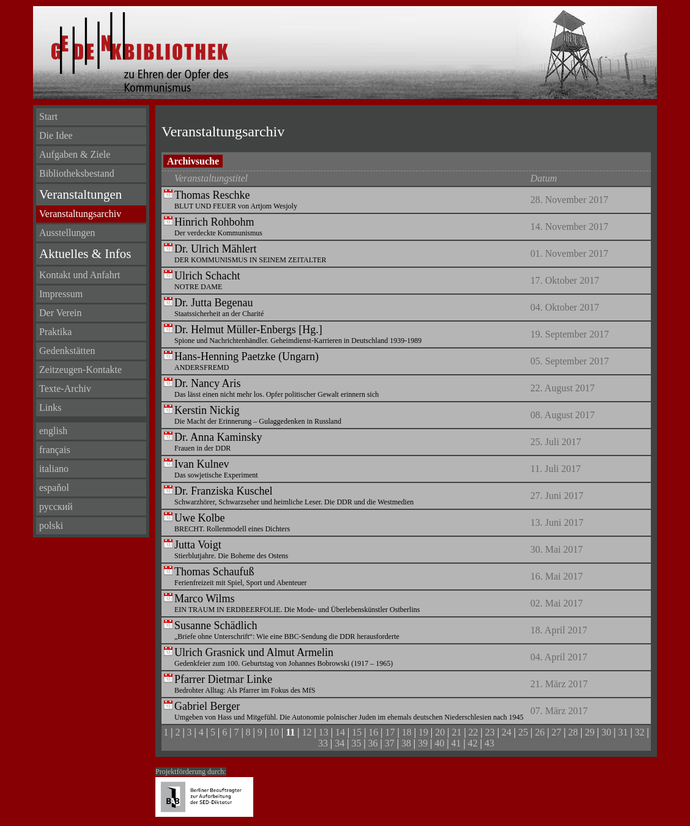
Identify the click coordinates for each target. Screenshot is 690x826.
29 (590, 732)
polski (51, 525)
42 (473, 743)
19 (423, 732)
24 (506, 732)
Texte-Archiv (65, 388)
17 (390, 732)
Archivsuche (193, 161)
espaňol (54, 487)
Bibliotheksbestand (76, 173)
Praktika (55, 331)
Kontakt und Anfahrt (79, 275)
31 (623, 732)
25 (523, 732)
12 (307, 732)
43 (489, 743)
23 (490, 732)
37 (390, 743)
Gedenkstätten (67, 350)
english (53, 431)
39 (423, 743)
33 (323, 743)
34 (339, 743)
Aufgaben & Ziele (74, 154)
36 (373, 743)
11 (290, 732)
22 (473, 732)
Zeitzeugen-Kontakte (80, 369)
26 (539, 732)
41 (456, 743)
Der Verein (60, 313)
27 (557, 732)
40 (439, 743)
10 (274, 732)
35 (356, 743)
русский (56, 506)
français (54, 449)
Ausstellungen (67, 232)
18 (407, 732)
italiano (54, 468)
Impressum (61, 294)
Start (48, 116)
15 (357, 732)
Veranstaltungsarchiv (80, 213)
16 (373, 732)
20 (440, 732)
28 (573, 732)
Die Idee (56, 135)
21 (456, 732)
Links (50, 407)
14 (340, 732)
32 (640, 732)
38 (406, 743)
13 (323, 732)
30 (606, 732)
